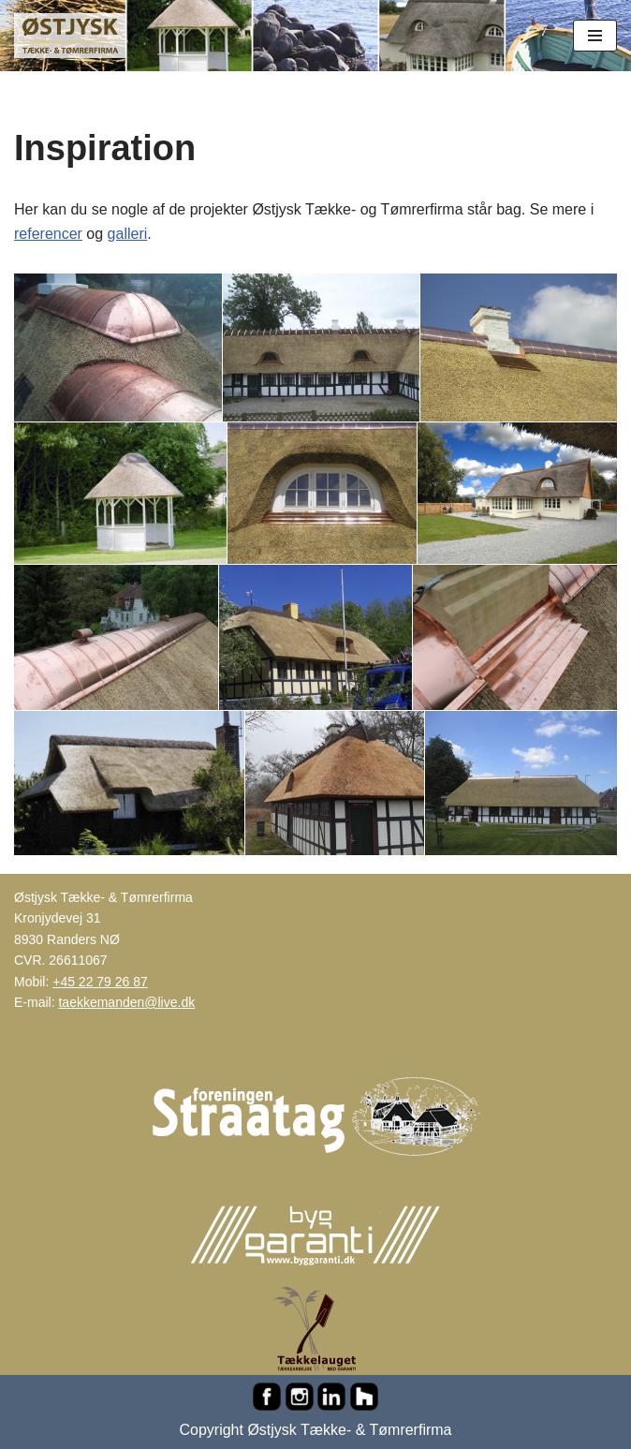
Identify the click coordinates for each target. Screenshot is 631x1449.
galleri (128, 234)
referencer (48, 234)
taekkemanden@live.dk (126, 1002)
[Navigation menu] (595, 36)
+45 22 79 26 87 (100, 981)
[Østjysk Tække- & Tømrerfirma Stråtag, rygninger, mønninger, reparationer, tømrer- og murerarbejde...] (70, 35)
